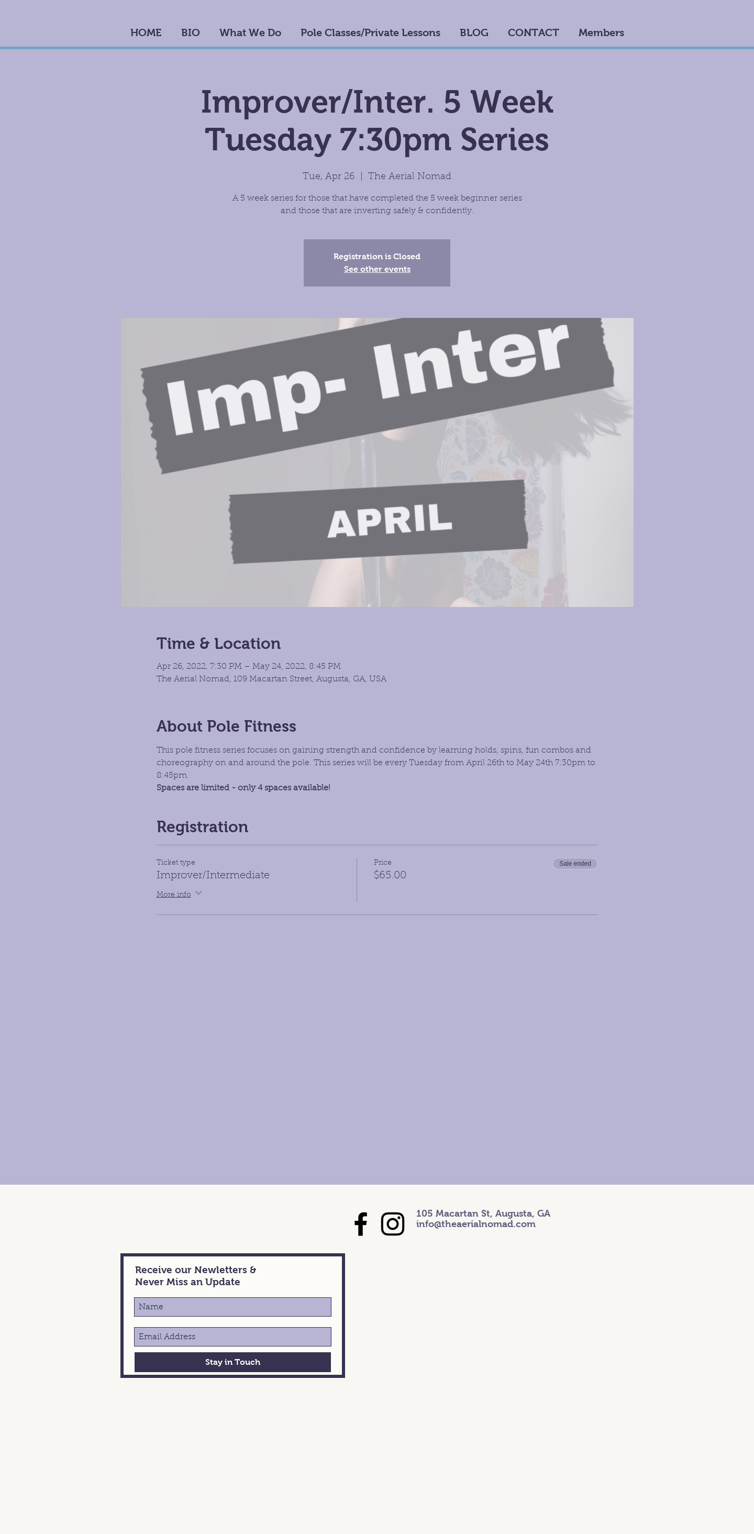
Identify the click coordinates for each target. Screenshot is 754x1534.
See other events (377, 268)
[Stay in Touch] (232, 1362)
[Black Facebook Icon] (360, 1224)
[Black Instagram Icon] (392, 1224)
